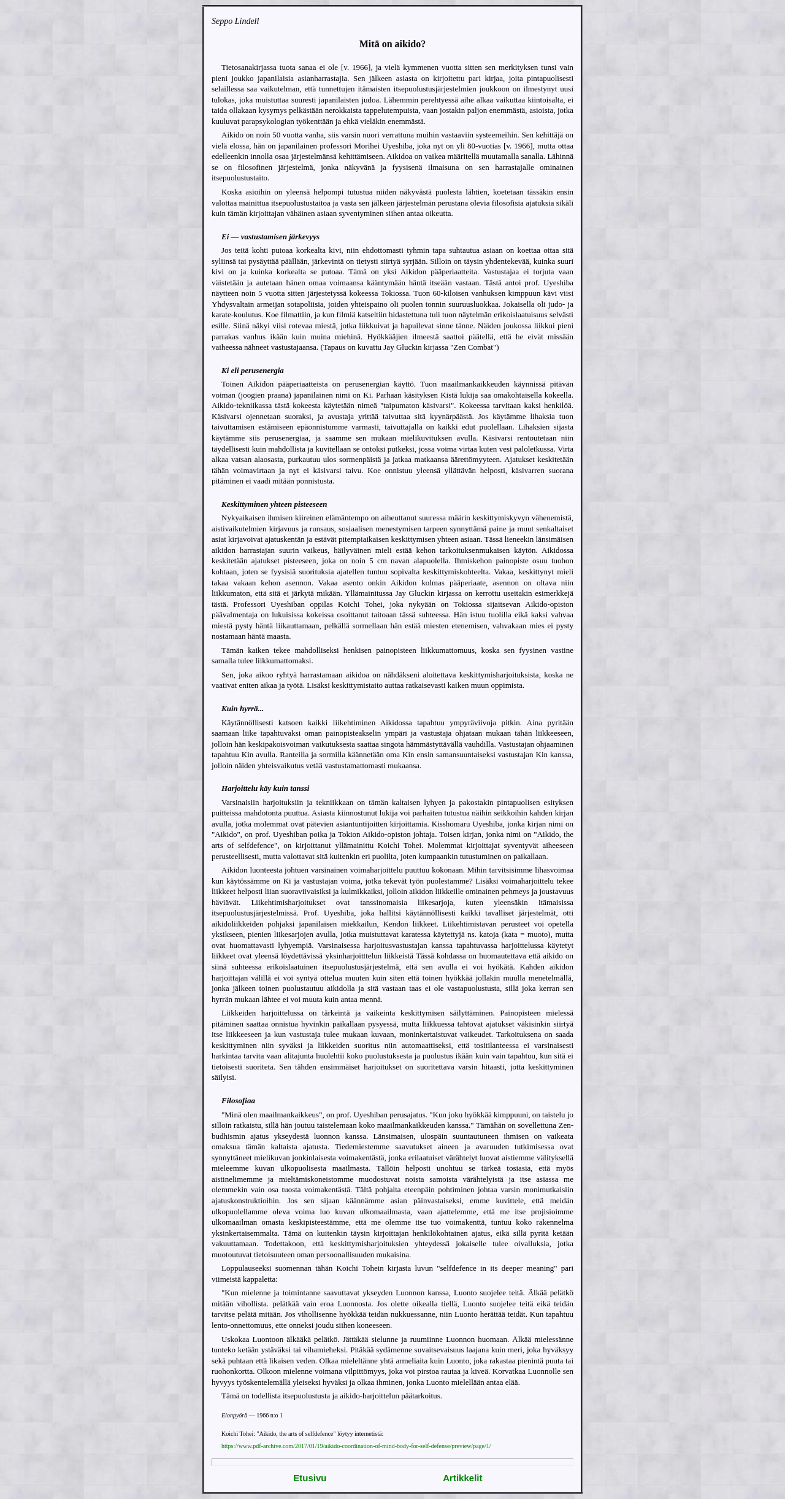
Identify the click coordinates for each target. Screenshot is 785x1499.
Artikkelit (462, 1478)
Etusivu (309, 1478)
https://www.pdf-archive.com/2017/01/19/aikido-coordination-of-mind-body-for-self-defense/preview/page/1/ (356, 1446)
